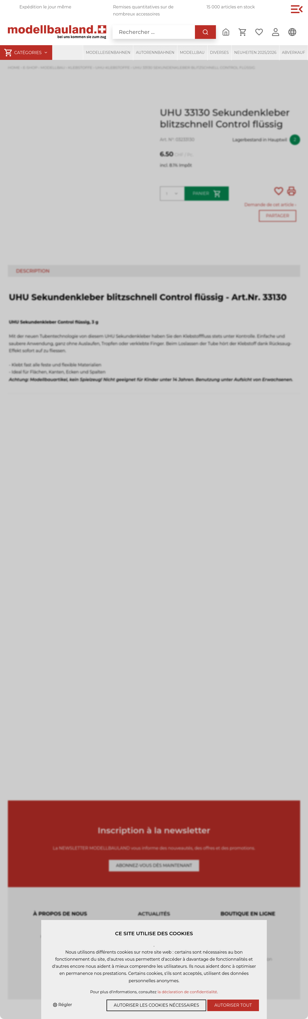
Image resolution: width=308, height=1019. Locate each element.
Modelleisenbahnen (108, 52)
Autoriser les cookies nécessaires (156, 1005)
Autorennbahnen (155, 52)
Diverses (219, 52)
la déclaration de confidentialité (187, 992)
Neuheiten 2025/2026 (255, 52)
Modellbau (192, 52)
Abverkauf (293, 52)
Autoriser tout (233, 1005)
